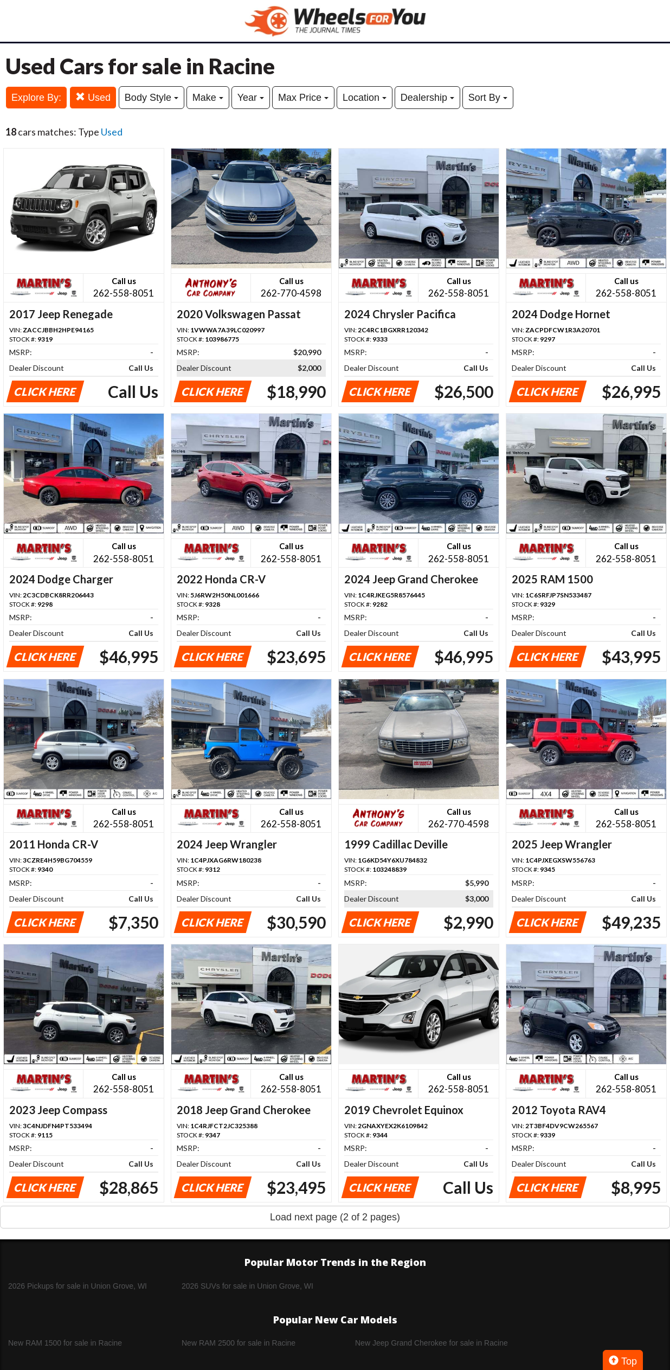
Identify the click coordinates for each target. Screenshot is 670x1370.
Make (207, 97)
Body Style (151, 97)
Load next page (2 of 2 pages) (335, 1217)
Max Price (303, 97)
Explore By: (36, 97)
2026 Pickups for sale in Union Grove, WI (77, 1286)
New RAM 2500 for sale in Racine (238, 1343)
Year (250, 97)
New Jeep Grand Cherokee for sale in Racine (431, 1343)
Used (93, 97)
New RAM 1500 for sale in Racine (65, 1343)
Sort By (487, 97)
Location (364, 97)
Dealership (427, 97)
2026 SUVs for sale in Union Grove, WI (247, 1286)
